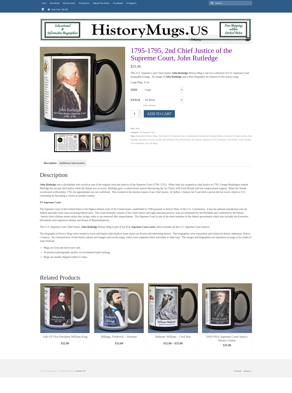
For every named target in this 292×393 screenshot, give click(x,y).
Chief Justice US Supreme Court (171, 136)
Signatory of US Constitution (215, 139)
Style (135, 100)
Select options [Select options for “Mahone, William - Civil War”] (173, 348)
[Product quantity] (134, 114)
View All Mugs (151, 143)
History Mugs (65, 233)
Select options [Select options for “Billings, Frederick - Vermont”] (119, 348)
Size (134, 89)
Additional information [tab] (72, 163)
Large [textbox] (148, 89)
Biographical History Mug (146, 136)
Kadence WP (80, 371)
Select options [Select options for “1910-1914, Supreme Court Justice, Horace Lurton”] (227, 350)
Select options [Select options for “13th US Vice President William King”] (65, 348)
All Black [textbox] (150, 100)
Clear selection (149, 105)
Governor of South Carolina (235, 136)
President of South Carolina (150, 139)
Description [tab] (50, 163)
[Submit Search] (211, 3)
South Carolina (244, 139)
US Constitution (137, 143)
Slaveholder (232, 139)
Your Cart (58, 9)
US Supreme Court (147, 132)
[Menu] (220, 39)
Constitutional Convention (197, 136)
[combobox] (163, 89)
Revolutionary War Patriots (190, 139)
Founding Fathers (216, 136)
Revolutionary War (170, 139)
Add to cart (159, 114)
